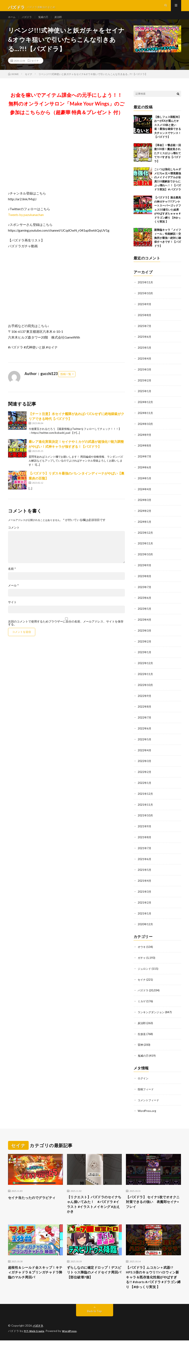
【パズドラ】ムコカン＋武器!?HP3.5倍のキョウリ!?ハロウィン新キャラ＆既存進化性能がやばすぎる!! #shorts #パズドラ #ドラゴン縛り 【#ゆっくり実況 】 (153, 1280)
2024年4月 (145, 493)
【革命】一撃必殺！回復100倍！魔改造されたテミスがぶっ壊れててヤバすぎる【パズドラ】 (167, 160)
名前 (12, 576)
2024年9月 (145, 440)
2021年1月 (145, 911)
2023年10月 (145, 557)
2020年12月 (145, 922)
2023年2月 (145, 643)
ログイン (143, 1074)
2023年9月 (145, 568)
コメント (14, 534)
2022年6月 (145, 729)
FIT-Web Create (35, 1337)
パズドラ (29, 20)
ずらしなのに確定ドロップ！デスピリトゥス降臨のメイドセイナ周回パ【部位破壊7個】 (93, 1271)
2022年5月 (145, 740)
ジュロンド (145, 966)
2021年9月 (145, 825)
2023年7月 (145, 590)
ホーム (12, 20)
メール (13, 592)
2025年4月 (145, 365)
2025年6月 (145, 343)
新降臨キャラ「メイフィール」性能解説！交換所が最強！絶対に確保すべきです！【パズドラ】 (167, 245)
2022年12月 (145, 665)
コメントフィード (149, 1095)
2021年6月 (145, 857)
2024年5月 (145, 482)
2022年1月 (145, 782)
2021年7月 (145, 847)
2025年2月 (145, 386)
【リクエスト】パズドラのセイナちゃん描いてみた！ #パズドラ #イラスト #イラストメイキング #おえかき (93, 1200)
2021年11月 (145, 804)
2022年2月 (145, 772)
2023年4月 (145, 622)
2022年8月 (145, 707)
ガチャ (142, 955)
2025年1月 (145, 397)
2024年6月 (145, 472)
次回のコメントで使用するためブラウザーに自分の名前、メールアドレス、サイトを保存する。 (65, 630)
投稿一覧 (65, 381)
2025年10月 (145, 300)
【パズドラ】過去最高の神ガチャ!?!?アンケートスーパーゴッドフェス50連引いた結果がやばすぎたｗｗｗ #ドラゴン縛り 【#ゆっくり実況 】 (167, 217)
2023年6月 (145, 600)
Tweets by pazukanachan (26, 222)
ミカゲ (142, 998)
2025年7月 (145, 332)
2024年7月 (145, 461)
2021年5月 (145, 868)
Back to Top (94, 1318)
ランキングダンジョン (152, 1009)
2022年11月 (145, 675)
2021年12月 (145, 793)
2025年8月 (145, 322)
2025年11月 (145, 290)
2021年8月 (145, 836)
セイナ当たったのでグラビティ (34, 1192)
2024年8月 (145, 450)
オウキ (142, 944)
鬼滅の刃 (47, 20)
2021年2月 (145, 900)
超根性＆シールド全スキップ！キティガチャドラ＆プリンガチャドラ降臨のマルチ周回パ (34, 1271)
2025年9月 (145, 311)
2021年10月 (145, 815)
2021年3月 (145, 890)
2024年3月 (145, 504)
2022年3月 (145, 761)
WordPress (72, 1337)
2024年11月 (145, 418)
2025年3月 (145, 375)
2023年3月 (145, 632)
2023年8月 (145, 579)
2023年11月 (145, 547)
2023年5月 (145, 611)
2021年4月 (145, 879)
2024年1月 (145, 525)
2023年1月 (145, 654)
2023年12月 (145, 536)
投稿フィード (146, 1085)
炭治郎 (63, 20)
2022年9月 (145, 697)
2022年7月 (145, 718)
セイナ (35, 68)
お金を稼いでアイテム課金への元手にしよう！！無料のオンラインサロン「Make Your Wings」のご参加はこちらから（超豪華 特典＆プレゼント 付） (66, 111)
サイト (12, 609)
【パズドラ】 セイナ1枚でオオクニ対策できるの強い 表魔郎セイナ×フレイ (152, 1198)
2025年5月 (145, 354)
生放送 (142, 1030)
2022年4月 (145, 750)
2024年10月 (145, 429)
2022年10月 (145, 686)
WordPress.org (147, 1106)
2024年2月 (145, 515)
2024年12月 (145, 407)
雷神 (140, 1041)
